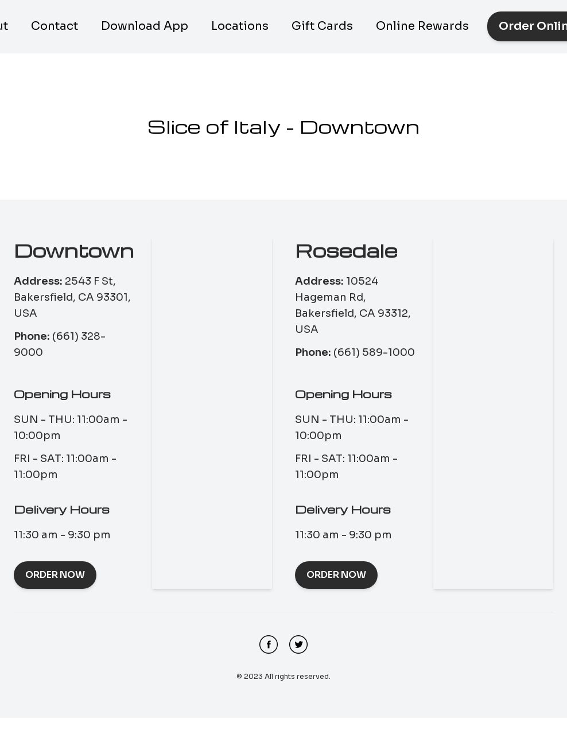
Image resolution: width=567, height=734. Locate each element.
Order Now (55, 575)
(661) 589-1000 (374, 352)
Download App (144, 26)
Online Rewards (422, 26)
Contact (54, 26)
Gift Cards (322, 26)
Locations (240, 26)
